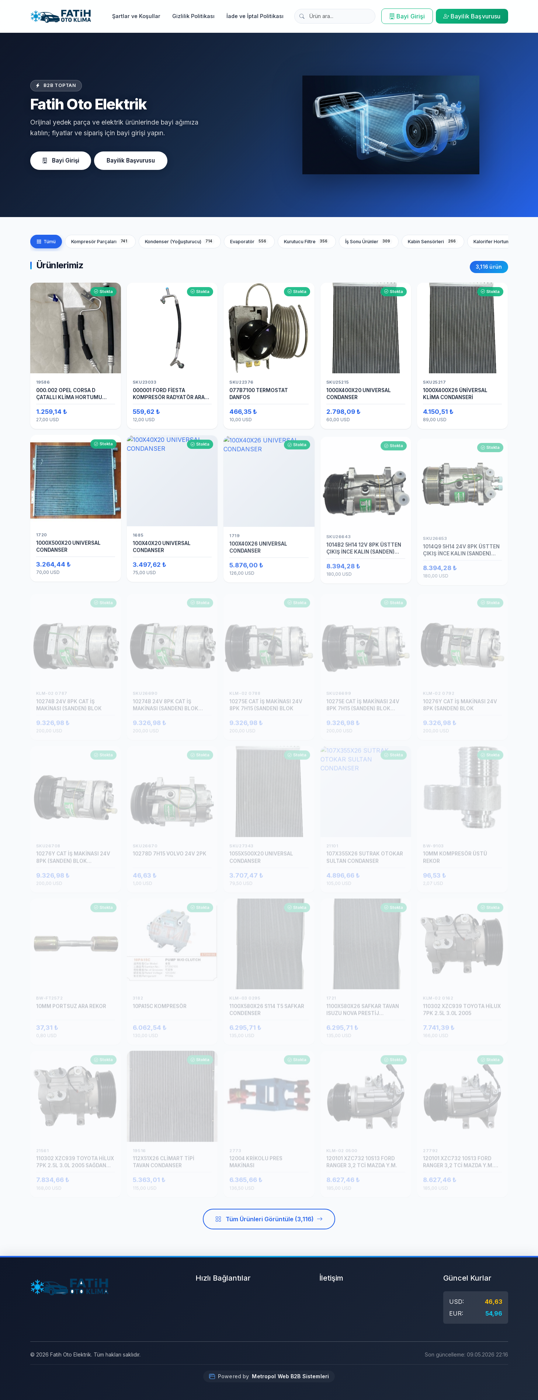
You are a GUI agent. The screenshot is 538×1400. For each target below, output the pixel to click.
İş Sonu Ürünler (368, 241)
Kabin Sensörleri (433, 241)
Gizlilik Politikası (193, 16)
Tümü (46, 241)
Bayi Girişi (407, 16)
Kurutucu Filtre (307, 241)
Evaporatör (249, 241)
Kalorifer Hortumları (502, 241)
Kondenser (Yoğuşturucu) (180, 241)
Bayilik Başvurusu (472, 16)
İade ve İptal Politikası (255, 16)
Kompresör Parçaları (100, 241)
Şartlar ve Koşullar (136, 16)
